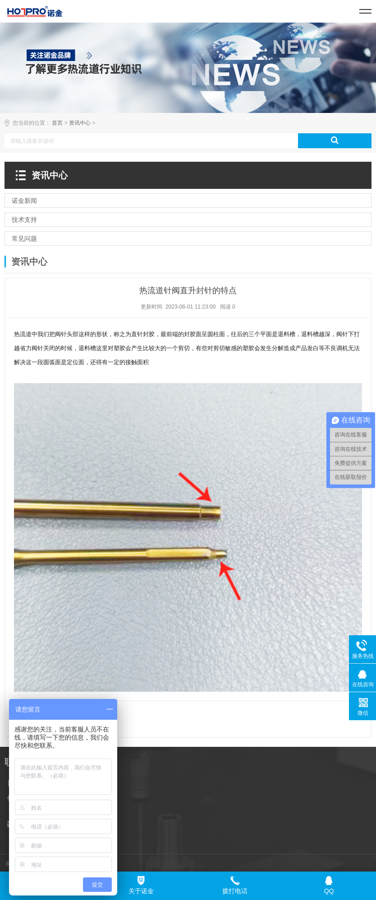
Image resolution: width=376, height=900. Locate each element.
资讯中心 (80, 123)
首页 (57, 123)
